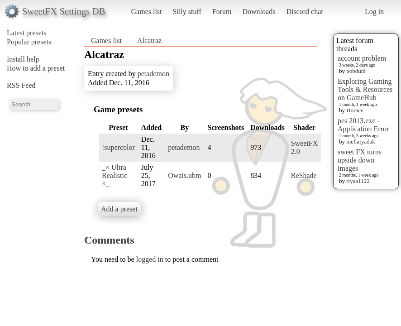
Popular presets (29, 42)
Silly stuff (187, 11)
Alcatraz (149, 40)
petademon (153, 73)
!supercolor (118, 147)
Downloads (258, 11)
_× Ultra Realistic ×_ (114, 175)
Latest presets (27, 33)
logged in (149, 259)
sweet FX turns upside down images (360, 160)
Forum (222, 11)
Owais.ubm (184, 175)
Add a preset (119, 209)
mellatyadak (360, 141)
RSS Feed (21, 85)
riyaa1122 (358, 180)
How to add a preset (36, 68)
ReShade (304, 175)
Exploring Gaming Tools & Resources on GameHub (365, 89)
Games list (146, 11)
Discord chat (304, 11)
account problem (362, 58)
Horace (354, 110)
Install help (23, 59)
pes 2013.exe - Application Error (363, 125)
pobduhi (356, 70)
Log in (374, 11)
